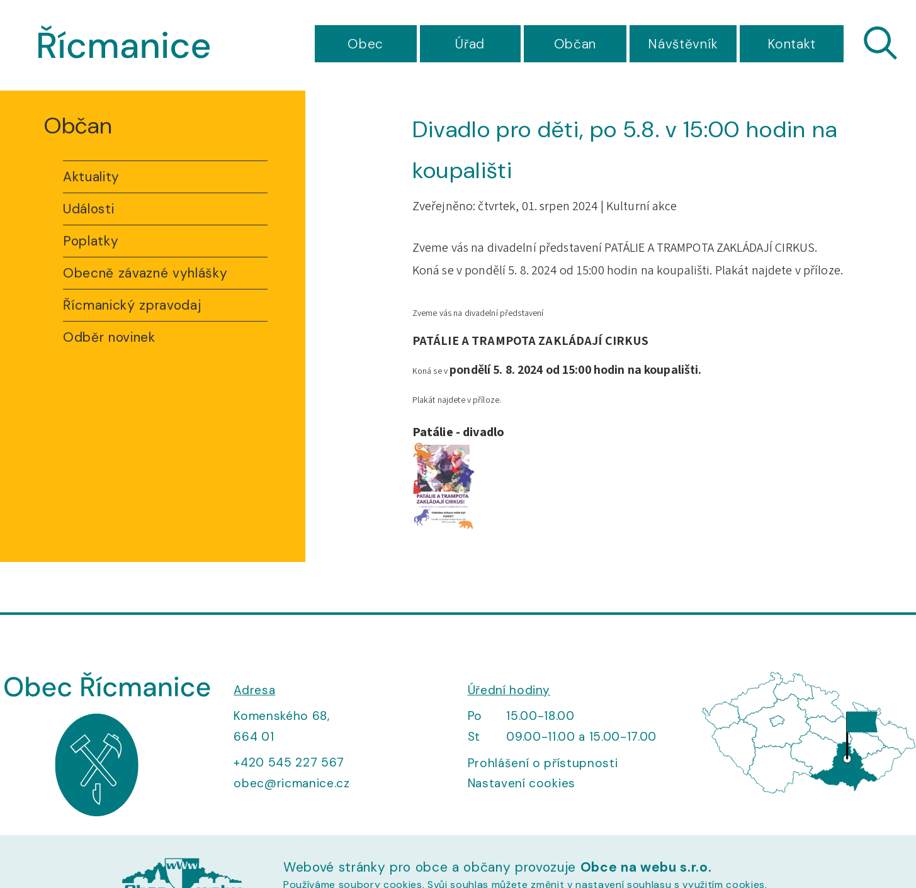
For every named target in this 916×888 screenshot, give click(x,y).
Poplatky (90, 241)
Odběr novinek (109, 337)
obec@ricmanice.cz (291, 783)
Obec (365, 44)
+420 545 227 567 (289, 762)
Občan (575, 44)
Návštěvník (683, 44)
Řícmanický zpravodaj (132, 305)
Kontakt (791, 44)
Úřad (470, 44)
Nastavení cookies (521, 783)
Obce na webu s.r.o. (646, 867)
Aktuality (91, 177)
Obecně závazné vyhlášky (145, 273)
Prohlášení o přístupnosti (543, 763)
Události (88, 209)
